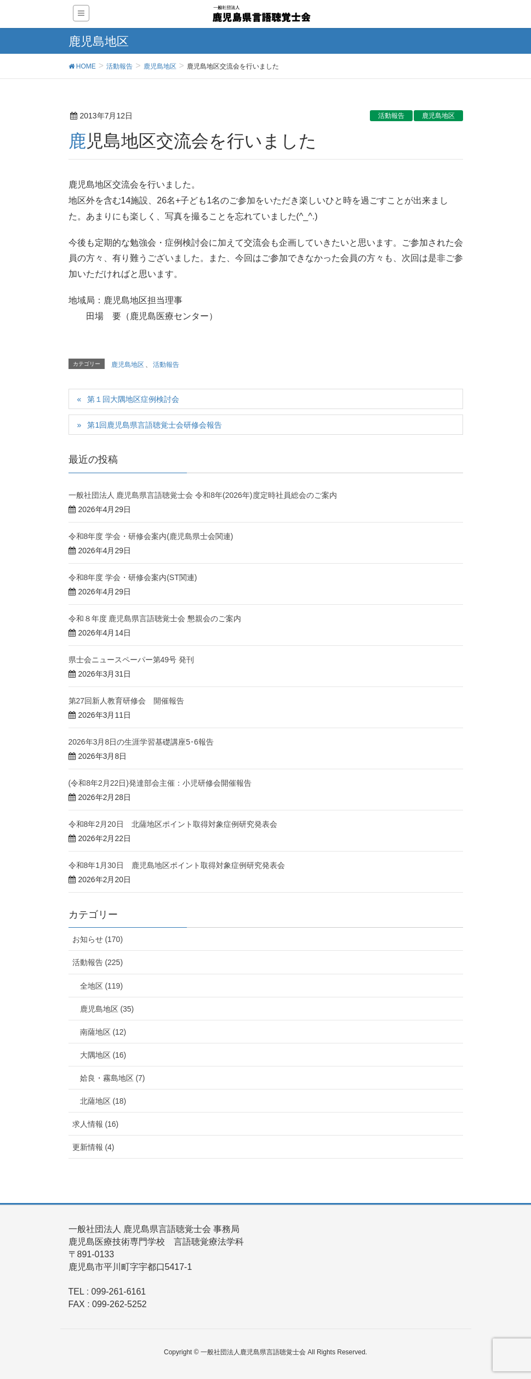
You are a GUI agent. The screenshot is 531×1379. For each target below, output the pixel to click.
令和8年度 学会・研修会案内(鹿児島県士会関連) (150, 536)
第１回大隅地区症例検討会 (133, 399)
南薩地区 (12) (103, 1032)
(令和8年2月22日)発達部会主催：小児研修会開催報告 (160, 783)
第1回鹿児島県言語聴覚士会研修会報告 (154, 425)
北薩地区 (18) (103, 1101)
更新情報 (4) (93, 1147)
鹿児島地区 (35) (107, 1009)
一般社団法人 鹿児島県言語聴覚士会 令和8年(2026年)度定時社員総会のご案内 (202, 495)
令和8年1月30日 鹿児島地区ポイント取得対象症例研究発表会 (176, 865)
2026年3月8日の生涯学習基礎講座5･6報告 (141, 741)
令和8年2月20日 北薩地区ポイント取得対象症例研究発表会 (172, 824)
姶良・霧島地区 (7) (112, 1078)
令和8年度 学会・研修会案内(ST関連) (132, 577)
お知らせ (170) (97, 939)
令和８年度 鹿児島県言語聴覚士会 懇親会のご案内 (155, 618)
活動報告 (391, 116)
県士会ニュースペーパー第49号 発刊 (131, 659)
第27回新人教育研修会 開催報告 (126, 700)
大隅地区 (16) (103, 1055)
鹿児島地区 (438, 116)
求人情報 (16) (95, 1124)
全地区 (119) (101, 985)
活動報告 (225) (97, 962)
